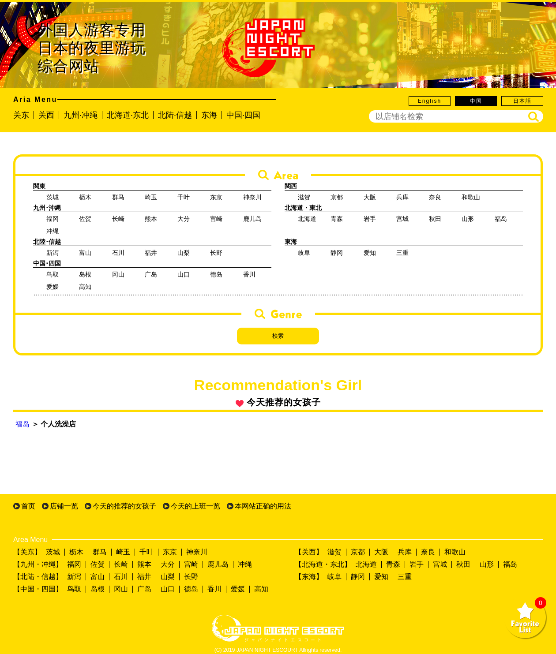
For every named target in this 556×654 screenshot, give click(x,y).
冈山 (121, 589)
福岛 (22, 424)
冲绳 (245, 564)
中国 (476, 101)
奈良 (428, 552)
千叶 (146, 552)
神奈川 (196, 552)
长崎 (121, 564)
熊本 (144, 564)
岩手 (416, 564)
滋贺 (334, 552)
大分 (168, 564)
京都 (358, 552)
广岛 (144, 589)
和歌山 (455, 552)
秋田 (463, 564)
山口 (168, 589)
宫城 (440, 564)
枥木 (76, 552)
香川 (214, 589)
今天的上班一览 (195, 506)
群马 (100, 552)
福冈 (74, 564)
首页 (28, 506)
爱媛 (238, 589)
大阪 (381, 552)
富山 (97, 576)
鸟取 (74, 589)
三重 (405, 576)
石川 (121, 576)
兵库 (405, 552)
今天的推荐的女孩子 (124, 506)
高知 (261, 589)
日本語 (522, 101)
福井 (144, 576)
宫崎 (191, 564)
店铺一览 (64, 506)
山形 (487, 564)
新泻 (74, 576)
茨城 (53, 552)
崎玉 (123, 552)
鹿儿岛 (218, 564)
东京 (170, 552)
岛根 (97, 589)
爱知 (381, 576)
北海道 (366, 564)
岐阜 (334, 576)
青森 (393, 564)
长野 (191, 576)
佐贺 (97, 564)
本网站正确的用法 (263, 506)
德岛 (191, 589)
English (429, 101)
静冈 (358, 576)
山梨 (168, 576)
